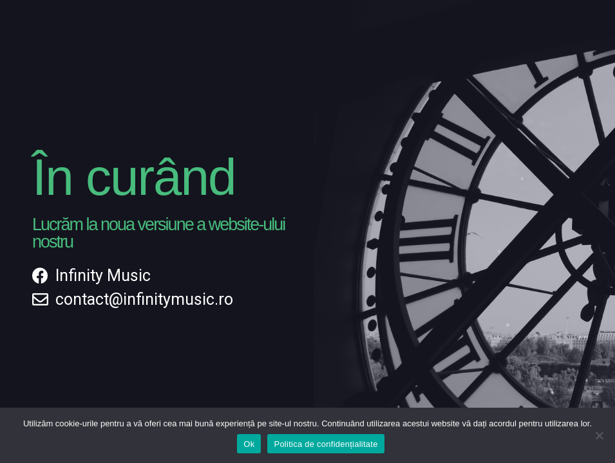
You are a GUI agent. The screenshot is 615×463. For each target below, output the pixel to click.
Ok (248, 444)
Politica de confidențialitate (325, 444)
